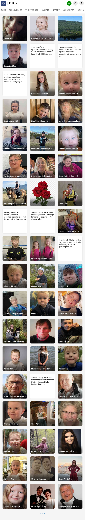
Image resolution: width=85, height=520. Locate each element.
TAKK (3, 10)
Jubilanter (68, 10)
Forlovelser (15, 10)
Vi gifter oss (32, 10)
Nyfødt (56, 10)
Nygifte (45, 10)
